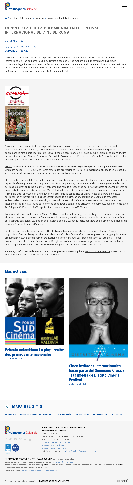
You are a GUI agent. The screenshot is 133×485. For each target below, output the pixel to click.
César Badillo (50, 214)
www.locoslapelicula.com (46, 254)
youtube (15, 439)
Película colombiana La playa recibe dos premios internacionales (34, 352)
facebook (6, 439)
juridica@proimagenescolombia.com (80, 451)
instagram (30, 439)
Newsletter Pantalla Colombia (62, 18)
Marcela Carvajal (77, 217)
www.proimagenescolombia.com (56, 448)
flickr (25, 439)
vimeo (20, 439)
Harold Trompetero (74, 146)
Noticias (39, 18)
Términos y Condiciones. (62, 462)
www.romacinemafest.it (97, 251)
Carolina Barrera (70, 234)
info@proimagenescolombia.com (56, 442)
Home (6, 18)
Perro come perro (90, 234)
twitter (10, 439)
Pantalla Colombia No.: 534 (21, 49)
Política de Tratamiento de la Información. (39, 471)
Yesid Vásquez (30, 244)
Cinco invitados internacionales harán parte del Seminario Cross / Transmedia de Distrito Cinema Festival (96, 373)
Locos (56, 146)
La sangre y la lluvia (113, 234)
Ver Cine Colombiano (21, 18)
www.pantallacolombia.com (54, 445)
